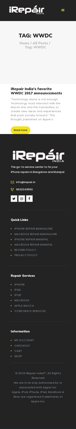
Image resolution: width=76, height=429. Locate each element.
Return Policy (25, 250)
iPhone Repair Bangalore (33, 229)
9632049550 (24, 189)
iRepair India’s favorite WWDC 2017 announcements (36, 91)
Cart (18, 351)
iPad (17, 290)
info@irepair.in (25, 182)
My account (24, 340)
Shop (18, 356)
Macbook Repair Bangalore (35, 234)
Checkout (22, 346)
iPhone (19, 284)
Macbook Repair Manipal (33, 245)
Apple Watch (24, 306)
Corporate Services (30, 311)
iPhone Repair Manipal (31, 239)
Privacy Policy (26, 255)
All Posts (40, 43)
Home (24, 43)
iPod (17, 295)
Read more (20, 130)
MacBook (21, 300)
